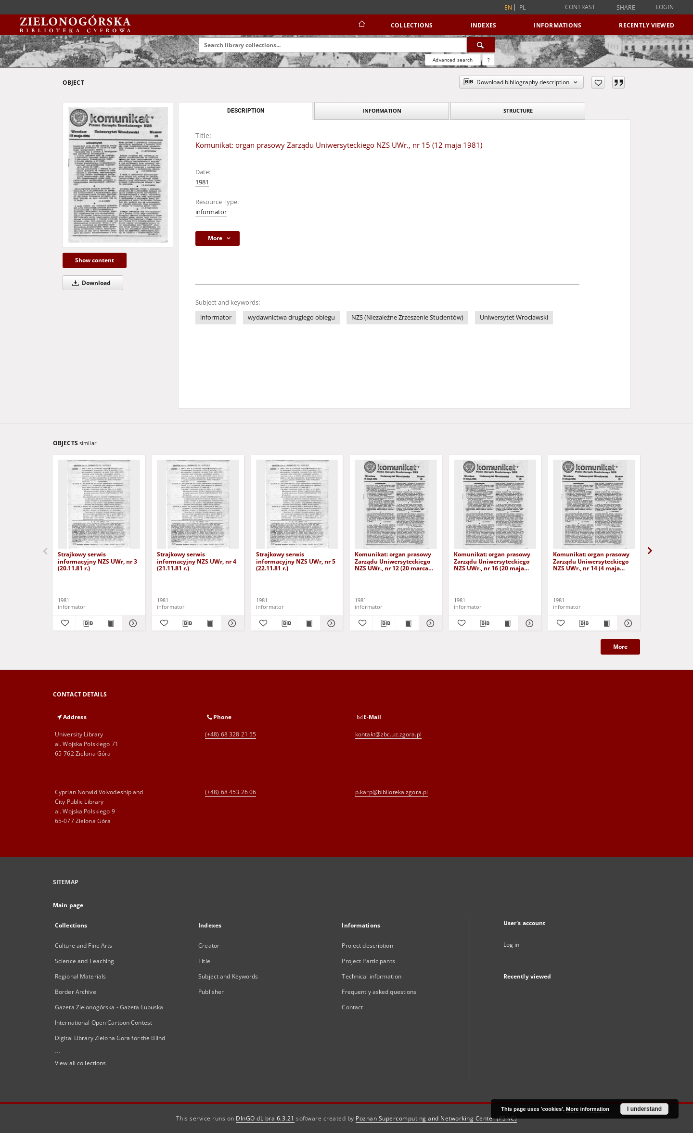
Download (90, 282)
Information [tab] (381, 110)
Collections (412, 25)
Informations (557, 25)
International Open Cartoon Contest (103, 1022)
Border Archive (75, 992)
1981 (202, 182)
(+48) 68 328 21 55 (230, 734)
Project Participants (368, 961)
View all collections (80, 1063)
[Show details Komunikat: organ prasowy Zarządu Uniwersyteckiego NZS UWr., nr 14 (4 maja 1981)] (627, 623)
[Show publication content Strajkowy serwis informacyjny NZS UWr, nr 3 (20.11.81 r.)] (110, 623)
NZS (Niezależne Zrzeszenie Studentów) (407, 317)
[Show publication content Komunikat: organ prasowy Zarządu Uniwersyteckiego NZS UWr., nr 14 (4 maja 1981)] (605, 623)
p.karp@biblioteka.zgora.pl (391, 792)
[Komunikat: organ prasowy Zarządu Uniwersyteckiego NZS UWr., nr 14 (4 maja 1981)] (594, 504)
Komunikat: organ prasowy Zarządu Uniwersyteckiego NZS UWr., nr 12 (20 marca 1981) (393, 561)
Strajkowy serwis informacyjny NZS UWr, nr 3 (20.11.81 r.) (97, 561)
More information (587, 1109)
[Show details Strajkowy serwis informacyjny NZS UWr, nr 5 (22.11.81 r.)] (330, 623)
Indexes (484, 25)
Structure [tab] (518, 110)
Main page (68, 905)
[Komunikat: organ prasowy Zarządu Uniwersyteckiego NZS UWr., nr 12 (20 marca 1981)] (395, 504)
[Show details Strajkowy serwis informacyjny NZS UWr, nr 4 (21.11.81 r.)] (231, 623)
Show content (94, 260)
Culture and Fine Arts (84, 945)
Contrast (580, 7)
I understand (644, 1109)
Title (204, 961)
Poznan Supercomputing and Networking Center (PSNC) (436, 1118)
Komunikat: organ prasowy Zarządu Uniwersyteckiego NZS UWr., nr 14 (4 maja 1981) (591, 561)
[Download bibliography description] (87, 623)
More (620, 647)
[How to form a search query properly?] (488, 59)
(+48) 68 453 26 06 (230, 792)
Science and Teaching (84, 961)
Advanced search (453, 59)
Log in (511, 944)
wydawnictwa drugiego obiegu (291, 317)
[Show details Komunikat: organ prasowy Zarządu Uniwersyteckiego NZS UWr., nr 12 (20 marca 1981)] (429, 623)
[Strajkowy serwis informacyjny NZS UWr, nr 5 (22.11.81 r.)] (297, 504)
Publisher (211, 992)
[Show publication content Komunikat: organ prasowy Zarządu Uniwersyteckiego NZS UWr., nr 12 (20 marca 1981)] (407, 623)
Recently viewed (646, 25)
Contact (352, 1007)
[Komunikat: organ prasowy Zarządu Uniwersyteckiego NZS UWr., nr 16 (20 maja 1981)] (495, 504)
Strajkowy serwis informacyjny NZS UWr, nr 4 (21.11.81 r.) (196, 561)
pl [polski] (522, 7)
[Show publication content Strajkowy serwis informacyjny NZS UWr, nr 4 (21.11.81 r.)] (209, 623)
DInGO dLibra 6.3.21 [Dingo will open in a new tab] (265, 1118)
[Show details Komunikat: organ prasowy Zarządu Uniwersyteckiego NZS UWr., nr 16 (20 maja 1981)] (528, 623)
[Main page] (361, 25)
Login (665, 7)
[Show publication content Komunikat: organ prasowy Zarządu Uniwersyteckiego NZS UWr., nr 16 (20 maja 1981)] (506, 623)
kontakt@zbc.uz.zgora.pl (388, 734)
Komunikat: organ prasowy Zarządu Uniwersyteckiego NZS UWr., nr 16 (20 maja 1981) (492, 561)
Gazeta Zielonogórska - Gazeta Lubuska (109, 1007)
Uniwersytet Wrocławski (514, 317)
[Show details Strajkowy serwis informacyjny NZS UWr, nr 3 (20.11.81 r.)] (132, 623)
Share (625, 8)
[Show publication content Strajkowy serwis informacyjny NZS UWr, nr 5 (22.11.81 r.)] (308, 623)
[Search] (481, 44)
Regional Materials (80, 976)
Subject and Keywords (228, 976)
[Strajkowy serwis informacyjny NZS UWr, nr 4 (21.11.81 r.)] (198, 504)
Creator (208, 945)
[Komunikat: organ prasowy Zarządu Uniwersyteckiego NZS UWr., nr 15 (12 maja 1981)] (118, 175)
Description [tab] (245, 110)
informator (211, 212)
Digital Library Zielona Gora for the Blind (110, 1038)
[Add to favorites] (597, 82)
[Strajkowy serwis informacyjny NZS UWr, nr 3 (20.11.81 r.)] (99, 504)
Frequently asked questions (379, 992)
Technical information (371, 976)
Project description (367, 945)
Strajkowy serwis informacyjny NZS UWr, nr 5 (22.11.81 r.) (295, 561)
